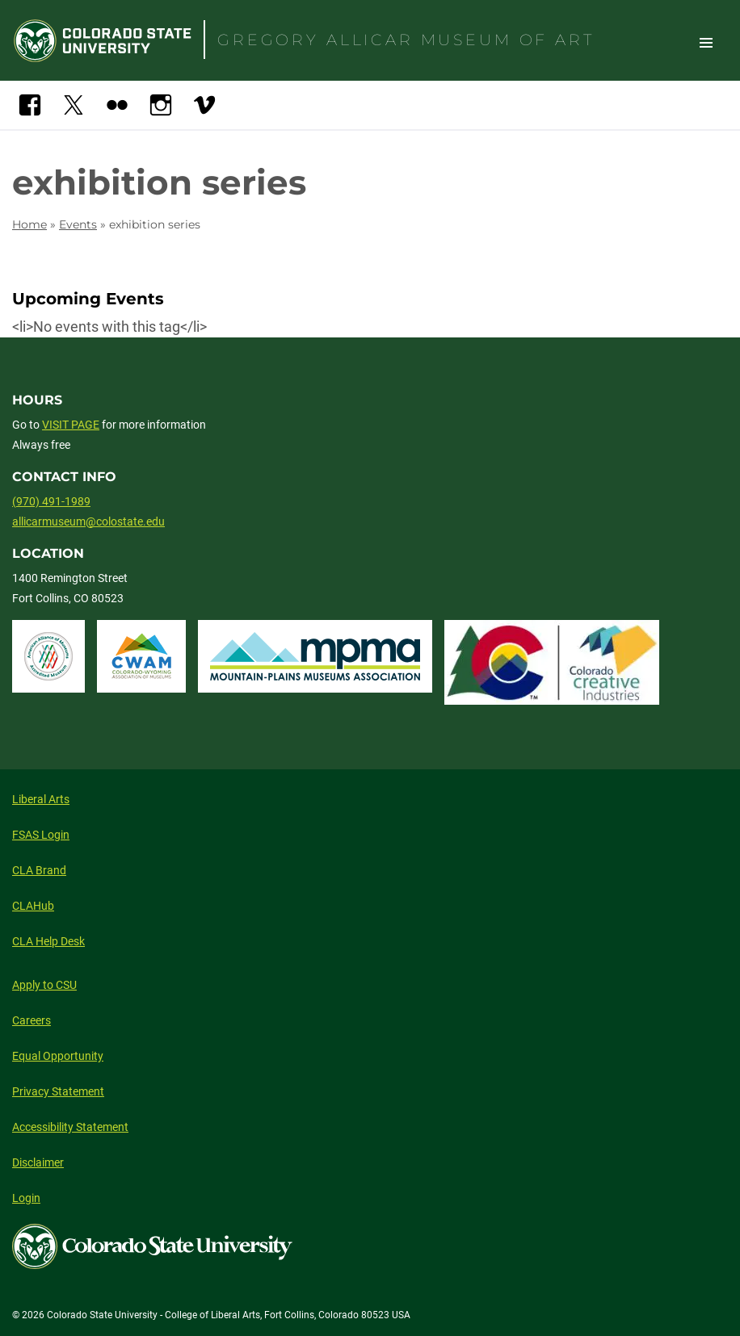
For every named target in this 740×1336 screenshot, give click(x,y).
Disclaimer (38, 1162)
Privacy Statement (58, 1091)
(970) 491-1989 (51, 501)
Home (29, 224)
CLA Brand (39, 870)
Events (78, 224)
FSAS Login (40, 834)
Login (26, 1198)
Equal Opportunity (57, 1055)
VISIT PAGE (70, 424)
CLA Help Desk (48, 941)
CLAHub (33, 905)
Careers (31, 1020)
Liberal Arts (40, 799)
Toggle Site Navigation (706, 42)
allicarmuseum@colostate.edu (88, 521)
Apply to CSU (44, 984)
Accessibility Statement (70, 1126)
